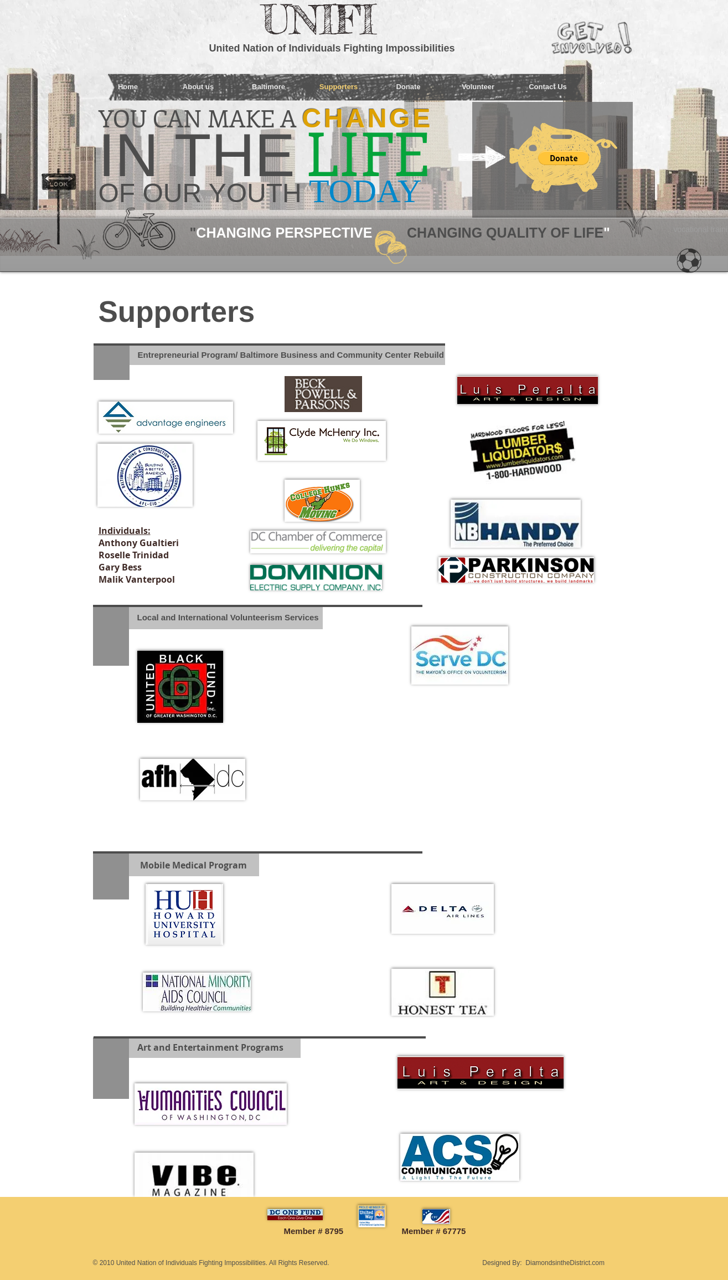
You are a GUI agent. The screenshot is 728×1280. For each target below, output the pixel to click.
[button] (563, 158)
